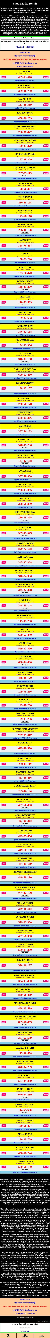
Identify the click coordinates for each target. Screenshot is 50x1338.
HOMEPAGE (25, 1331)
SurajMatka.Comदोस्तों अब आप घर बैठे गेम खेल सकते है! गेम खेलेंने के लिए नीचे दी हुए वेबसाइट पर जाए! (25, 1307)
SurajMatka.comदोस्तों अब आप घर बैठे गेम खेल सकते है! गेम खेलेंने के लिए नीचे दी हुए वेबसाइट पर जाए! (25, 59)
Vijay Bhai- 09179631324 (25, 47)
